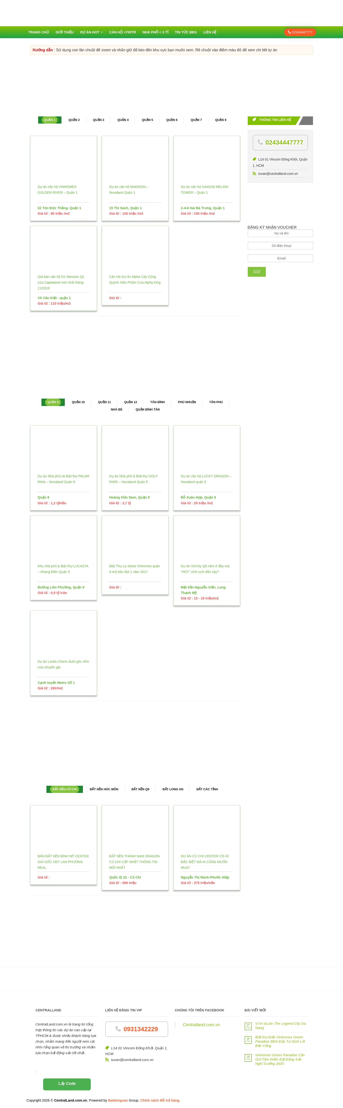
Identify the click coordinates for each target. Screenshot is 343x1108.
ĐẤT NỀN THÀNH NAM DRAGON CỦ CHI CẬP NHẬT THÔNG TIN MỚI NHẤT (134, 861)
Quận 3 (98, 120)
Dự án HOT (90, 32)
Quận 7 (196, 120)
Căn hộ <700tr (122, 32)
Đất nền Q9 (140, 789)
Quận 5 (147, 120)
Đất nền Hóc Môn (104, 789)
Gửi (256, 272)
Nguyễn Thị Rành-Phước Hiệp (205, 877)
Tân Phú (216, 402)
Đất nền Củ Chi (64, 789)
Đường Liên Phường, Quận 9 (61, 587)
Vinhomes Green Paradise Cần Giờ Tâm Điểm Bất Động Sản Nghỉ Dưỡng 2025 (280, 1059)
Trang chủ (38, 32)
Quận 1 (49, 120)
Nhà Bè (116, 409)
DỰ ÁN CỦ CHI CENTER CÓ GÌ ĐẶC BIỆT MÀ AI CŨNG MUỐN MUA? (205, 861)
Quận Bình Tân (148, 409)
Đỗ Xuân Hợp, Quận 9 (198, 497)
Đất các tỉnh (207, 789)
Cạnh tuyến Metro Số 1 (56, 683)
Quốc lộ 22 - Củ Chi (125, 877)
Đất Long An (172, 789)
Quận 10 (78, 402)
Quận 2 (74, 120)
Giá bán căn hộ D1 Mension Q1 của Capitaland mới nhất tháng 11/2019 (61, 282)
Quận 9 (53, 402)
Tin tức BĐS (186, 32)
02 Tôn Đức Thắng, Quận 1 (59, 208)
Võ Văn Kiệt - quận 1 (54, 298)
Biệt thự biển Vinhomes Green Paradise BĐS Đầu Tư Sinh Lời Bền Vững (280, 1041)
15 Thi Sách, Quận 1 (125, 208)
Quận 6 (171, 120)
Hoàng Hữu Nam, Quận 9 (129, 497)
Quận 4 (123, 120)
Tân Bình (157, 402)
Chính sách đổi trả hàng (159, 1100)
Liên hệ (209, 32)
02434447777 (300, 32)
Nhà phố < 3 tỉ (155, 32)
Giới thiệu (64, 32)
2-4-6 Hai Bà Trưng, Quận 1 (203, 208)
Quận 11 (104, 402)
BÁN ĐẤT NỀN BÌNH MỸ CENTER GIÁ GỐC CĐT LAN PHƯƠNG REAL (63, 861)
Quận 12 (130, 402)
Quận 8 (220, 120)
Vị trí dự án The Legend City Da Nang (280, 1025)
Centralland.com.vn (201, 1024)
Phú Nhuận (187, 402)
